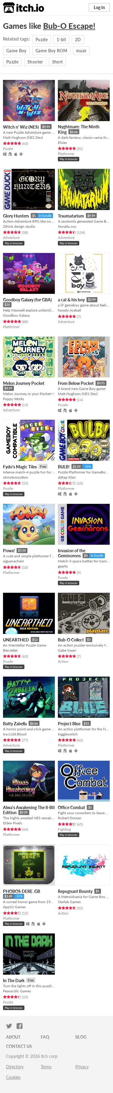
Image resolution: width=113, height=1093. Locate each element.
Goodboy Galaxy (16, 315)
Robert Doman (69, 818)
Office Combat (71, 807)
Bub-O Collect (71, 639)
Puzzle (42, 39)
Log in (99, 7)
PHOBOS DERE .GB (21, 891)
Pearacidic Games (17, 991)
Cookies (13, 1077)
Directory (15, 1066)
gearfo (63, 566)
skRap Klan (67, 477)
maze (81, 50)
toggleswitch (68, 734)
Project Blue (69, 723)
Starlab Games (69, 902)
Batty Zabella (15, 723)
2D (78, 39)
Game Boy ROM (51, 50)
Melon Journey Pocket (23, 383)
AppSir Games (14, 907)
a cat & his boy (71, 299)
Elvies (62, 142)
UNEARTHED (16, 639)
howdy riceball (69, 310)
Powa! (9, 550)
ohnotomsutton (15, 477)
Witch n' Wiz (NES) (21, 126)
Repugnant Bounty (75, 891)
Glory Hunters (16, 215)
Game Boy (16, 50)
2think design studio (19, 226)
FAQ (45, 1037)
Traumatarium (71, 215)
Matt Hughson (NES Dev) (23, 137)
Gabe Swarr (67, 650)
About (13, 1037)
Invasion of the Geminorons (71, 553)
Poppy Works (13, 399)
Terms (46, 1066)
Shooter (35, 61)
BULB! (64, 466)
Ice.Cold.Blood (15, 734)
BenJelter (10, 650)
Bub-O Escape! (69, 26)
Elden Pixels (12, 823)
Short (57, 61)
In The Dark (13, 980)
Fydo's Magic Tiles (20, 466)
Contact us (19, 1046)
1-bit (61, 39)
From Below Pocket (76, 383)
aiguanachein (13, 561)
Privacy (82, 1066)
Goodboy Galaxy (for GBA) (27, 299)
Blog (80, 1037)
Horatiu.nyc (67, 226)
